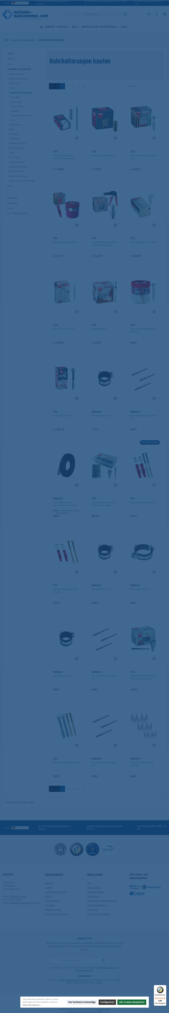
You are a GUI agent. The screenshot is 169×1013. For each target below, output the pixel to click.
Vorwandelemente (16, 171)
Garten (12, 153)
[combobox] (92, 14)
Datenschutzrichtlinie (106, 968)
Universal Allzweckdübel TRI (64, 242)
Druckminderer (15, 125)
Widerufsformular (95, 892)
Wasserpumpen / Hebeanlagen (22, 181)
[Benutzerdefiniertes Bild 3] (108, 849)
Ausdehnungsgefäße (18, 167)
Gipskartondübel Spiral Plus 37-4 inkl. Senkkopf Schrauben (143, 677)
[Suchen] (125, 14)
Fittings (12, 88)
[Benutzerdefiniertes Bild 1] (76, 849)
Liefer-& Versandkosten (56, 892)
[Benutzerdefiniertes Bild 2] (92, 849)
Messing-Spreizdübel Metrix (103, 155)
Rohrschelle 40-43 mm (101, 416)
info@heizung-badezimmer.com (24, 903)
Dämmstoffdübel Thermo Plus (143, 242)
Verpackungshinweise (97, 905)
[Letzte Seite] (83, 86)
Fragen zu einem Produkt (56, 914)
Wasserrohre (14, 83)
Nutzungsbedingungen (84, 970)
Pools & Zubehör (16, 148)
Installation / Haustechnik (19, 69)
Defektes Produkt (53, 909)
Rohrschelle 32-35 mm (101, 589)
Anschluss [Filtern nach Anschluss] (23, 203)
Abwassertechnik (16, 74)
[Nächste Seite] (78, 86)
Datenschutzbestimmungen (73, 980)
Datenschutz (93, 896)
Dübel (13, 120)
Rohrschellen (15, 97)
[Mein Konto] (156, 14)
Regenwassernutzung (18, 79)
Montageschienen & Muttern (21, 116)
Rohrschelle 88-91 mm (139, 589)
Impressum (92, 909)
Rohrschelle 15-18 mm (62, 676)
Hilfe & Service (54, 874)
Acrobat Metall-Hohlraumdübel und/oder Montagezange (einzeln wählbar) (104, 244)
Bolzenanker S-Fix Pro (62, 416)
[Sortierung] (143, 86)
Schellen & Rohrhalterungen (20, 93)
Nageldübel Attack (99, 329)
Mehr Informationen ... (32, 1005)
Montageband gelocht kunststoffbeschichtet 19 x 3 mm (65, 504)
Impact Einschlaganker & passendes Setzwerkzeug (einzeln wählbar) (63, 157)
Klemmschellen (16, 102)
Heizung (11, 58)
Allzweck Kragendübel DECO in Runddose (143, 330)
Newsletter (50, 905)
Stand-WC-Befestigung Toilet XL (66, 763)
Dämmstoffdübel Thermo (64, 329)
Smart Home (14, 157)
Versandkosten (102, 1009)
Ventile (11, 129)
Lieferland (15, 3)
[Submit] (103, 960)
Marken (10, 53)
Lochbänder (15, 111)
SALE (9, 186)
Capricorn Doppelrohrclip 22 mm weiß (142, 764)
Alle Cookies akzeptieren (132, 1002)
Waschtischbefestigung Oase (142, 502)
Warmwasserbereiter (18, 176)
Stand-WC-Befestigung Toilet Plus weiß (65, 590)
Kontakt (48, 887)
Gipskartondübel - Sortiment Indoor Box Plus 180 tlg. (103, 503)
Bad (9, 64)
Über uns (49, 883)
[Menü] (164, 986)
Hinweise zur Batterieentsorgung (102, 901)
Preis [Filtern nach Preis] (23, 208)
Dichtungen (13, 134)
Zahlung (48, 896)
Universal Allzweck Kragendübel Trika (143, 157)
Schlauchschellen (17, 106)
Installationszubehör (17, 143)
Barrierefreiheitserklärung (99, 914)
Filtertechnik (14, 139)
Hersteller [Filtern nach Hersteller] (23, 197)
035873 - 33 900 (18, 896)
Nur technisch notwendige (82, 1002)
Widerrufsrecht (94, 887)
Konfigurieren (107, 1002)
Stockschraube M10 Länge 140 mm (143, 417)
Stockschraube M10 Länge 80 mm (104, 677)
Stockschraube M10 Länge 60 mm (104, 764)
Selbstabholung (52, 901)
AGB (89, 883)
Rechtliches (95, 874)
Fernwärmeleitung (16, 162)
